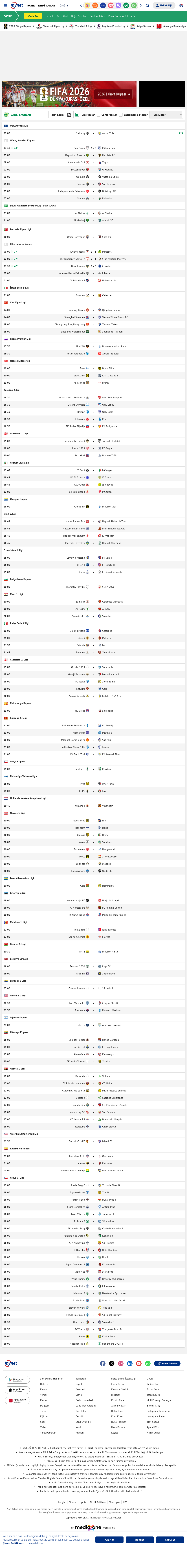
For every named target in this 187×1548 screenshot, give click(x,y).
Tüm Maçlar (85, 114)
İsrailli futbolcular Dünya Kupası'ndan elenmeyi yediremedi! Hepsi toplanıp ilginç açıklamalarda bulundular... (91, 1469)
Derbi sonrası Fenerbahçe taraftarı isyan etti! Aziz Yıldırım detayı (124, 1448)
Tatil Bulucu (153, 1394)
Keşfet (114, 1432)
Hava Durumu (118, 1427)
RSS (125, 1502)
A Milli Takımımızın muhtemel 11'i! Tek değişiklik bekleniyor (131, 1452)
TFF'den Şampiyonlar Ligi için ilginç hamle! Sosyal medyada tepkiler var (46, 1465)
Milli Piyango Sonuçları (159, 1400)
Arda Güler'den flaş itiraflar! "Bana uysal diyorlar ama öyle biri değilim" (91, 1482)
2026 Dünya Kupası (17, 26)
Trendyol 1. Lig (80, 26)
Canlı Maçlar (107, 114)
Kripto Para (117, 1400)
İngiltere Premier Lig (111, 26)
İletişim (61, 1502)
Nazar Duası (153, 1432)
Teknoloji (81, 1378)
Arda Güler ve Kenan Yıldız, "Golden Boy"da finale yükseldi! (40, 1478)
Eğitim (43, 1416)
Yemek (43, 1394)
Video (43, 1427)
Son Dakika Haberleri (51, 1378)
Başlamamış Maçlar (133, 114)
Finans (43, 1389)
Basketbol (62, 16)
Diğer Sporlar (78, 16)
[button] (5, 5)
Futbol (49, 16)
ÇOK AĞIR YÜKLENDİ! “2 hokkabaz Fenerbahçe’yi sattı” (53, 1448)
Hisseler (115, 1394)
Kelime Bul (153, 1384)
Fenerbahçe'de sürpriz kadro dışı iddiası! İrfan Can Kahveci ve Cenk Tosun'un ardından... (126, 1478)
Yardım (72, 1502)
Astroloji (80, 1389)
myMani (80, 1432)
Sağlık (79, 1384)
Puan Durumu (49, 205)
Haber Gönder (167, 1363)
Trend (43, 1411)
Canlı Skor (34, 16)
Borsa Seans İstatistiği (123, 1378)
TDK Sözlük (153, 1421)
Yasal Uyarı (114, 1502)
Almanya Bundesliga (171, 26)
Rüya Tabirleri (119, 1421)
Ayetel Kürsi (153, 1427)
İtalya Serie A (140, 26)
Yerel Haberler (48, 1432)
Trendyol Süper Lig (50, 26)
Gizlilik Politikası (97, 1502)
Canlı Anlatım (97, 16)
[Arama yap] (147, 5)
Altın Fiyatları (118, 1405)
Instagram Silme (155, 1416)
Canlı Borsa (117, 1384)
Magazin (44, 1405)
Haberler (45, 1384)
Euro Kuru (117, 1416)
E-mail (79, 1416)
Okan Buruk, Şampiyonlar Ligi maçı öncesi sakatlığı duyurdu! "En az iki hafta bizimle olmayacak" (91, 1456)
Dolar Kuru (117, 1411)
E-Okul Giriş (153, 1405)
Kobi (78, 1427)
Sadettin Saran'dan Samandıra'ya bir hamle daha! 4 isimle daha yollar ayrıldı (133, 1465)
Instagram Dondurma (158, 1411)
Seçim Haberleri (84, 1400)
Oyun (150, 1378)
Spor (42, 1421)
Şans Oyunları (83, 1421)
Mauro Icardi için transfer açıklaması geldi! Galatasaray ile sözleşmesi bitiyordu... (91, 1460)
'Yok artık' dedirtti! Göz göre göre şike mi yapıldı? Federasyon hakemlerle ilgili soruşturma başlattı (91, 1486)
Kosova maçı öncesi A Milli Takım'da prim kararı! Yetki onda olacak (55, 1452)
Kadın (43, 1400)
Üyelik (83, 1502)
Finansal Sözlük (119, 1389)
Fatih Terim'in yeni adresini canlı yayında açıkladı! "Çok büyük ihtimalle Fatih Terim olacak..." (91, 1491)
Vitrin (79, 1394)
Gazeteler (81, 1411)
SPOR (8, 16)
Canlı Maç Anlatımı (86, 1405)
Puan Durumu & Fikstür (122, 16)
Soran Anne (153, 1389)
